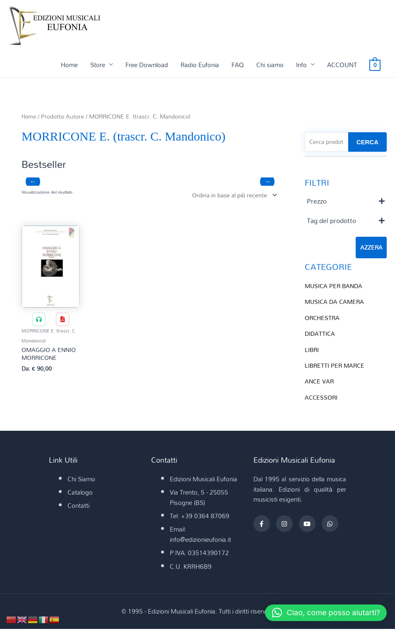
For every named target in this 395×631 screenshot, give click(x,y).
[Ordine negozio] (231, 196)
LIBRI (312, 349)
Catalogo (80, 494)
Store (97, 65)
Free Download (146, 65)
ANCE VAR (320, 381)
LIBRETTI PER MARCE (336, 365)
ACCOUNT (342, 65)
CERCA (367, 142)
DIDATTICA (320, 334)
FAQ (237, 65)
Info (301, 65)
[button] (323, 612)
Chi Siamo (81, 481)
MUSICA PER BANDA (335, 287)
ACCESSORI (322, 397)
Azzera (371, 249)
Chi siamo (270, 65)
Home (69, 65)
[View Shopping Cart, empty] (375, 65)
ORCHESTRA (323, 318)
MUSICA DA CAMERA (336, 302)
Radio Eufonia (200, 65)
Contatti (78, 508)
